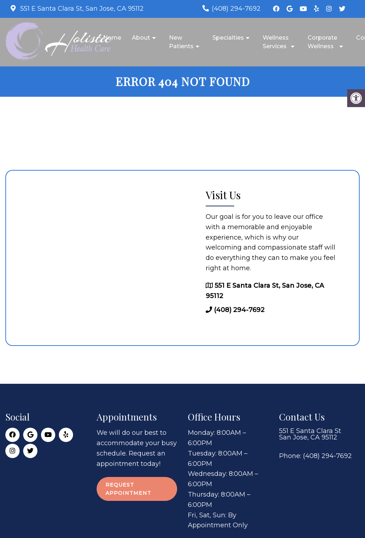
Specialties (228, 37)
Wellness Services (276, 42)
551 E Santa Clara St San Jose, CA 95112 (310, 434)
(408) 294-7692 (236, 8)
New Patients (181, 42)
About (141, 37)
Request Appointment (128, 489)
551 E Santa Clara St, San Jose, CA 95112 (81, 8)
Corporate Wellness (322, 42)
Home (112, 37)
